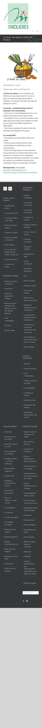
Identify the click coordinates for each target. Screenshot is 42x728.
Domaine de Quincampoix (9, 491)
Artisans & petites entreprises (11, 282)
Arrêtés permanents (28, 262)
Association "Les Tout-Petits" (10, 438)
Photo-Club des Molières (10, 550)
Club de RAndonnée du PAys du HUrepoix (30, 458)
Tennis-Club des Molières (10, 569)
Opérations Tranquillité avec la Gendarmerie (30, 307)
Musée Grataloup (30, 525)
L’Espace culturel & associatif (30, 226)
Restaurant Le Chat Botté (11, 557)
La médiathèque (29, 388)
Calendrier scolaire (11, 232)
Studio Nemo (9, 564)
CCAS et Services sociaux (30, 233)
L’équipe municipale (28, 196)
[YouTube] (10, 188)
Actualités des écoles (9, 207)
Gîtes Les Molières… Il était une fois (11, 500)
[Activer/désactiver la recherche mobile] (33, 31)
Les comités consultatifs (28, 211)
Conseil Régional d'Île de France (30, 494)
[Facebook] (5, 188)
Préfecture (27, 552)
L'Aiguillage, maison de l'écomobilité (30, 509)
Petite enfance (10, 245)
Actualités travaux (30, 286)
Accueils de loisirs (11, 259)
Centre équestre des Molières (10, 452)
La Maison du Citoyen (28, 218)
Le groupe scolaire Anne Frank (11, 219)
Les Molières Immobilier (9, 523)
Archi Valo (8, 432)
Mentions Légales (30, 583)
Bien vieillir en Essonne (29, 443)
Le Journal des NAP (11, 213)
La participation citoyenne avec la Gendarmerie (30, 317)
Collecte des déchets (28, 291)
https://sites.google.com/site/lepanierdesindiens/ (20, 173)
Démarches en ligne (29, 255)
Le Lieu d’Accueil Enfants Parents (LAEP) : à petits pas (11, 252)
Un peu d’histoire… (30, 368)
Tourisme (8, 325)
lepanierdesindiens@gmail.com (15, 170)
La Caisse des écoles (9, 265)
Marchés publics (29, 281)
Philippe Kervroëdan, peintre (11, 543)
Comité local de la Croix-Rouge (30, 467)
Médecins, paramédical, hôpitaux (9, 295)
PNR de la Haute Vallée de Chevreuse (29, 544)
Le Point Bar (9, 512)
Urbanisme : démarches (28, 270)
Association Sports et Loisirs (11, 445)
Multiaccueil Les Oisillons (10, 530)
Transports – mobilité (28, 248)
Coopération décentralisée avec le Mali (30, 414)
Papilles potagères (11, 537)
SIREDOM (27, 556)
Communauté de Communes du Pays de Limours (30, 476)
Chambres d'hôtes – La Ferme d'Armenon (11, 461)
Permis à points (29, 537)
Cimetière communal (27, 240)
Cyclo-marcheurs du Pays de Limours (30, 501)
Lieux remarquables (9, 319)
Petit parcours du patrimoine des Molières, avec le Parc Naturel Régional (10, 308)
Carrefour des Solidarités (28, 450)
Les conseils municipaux (28, 204)
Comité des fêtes (30, 400)
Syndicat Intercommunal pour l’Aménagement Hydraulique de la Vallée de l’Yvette (30, 567)
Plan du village (10, 330)
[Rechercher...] (31, 592)
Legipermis (28, 515)
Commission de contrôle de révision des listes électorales (30, 328)
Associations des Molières (29, 406)
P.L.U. (26, 276)
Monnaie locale (29, 520)
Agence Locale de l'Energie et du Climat (30, 434)
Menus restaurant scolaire (11, 226)
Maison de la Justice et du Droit (30, 299)
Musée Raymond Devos (30, 531)
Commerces (9, 289)
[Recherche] (24, 592)
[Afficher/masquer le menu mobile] (37, 31)
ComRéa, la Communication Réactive (10, 483)
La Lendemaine (10, 508)
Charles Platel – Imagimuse (10, 469)
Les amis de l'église (11, 517)
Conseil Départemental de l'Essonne (30, 485)
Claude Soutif (9, 476)
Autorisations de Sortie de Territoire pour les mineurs (30, 339)
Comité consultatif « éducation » (11, 238)
